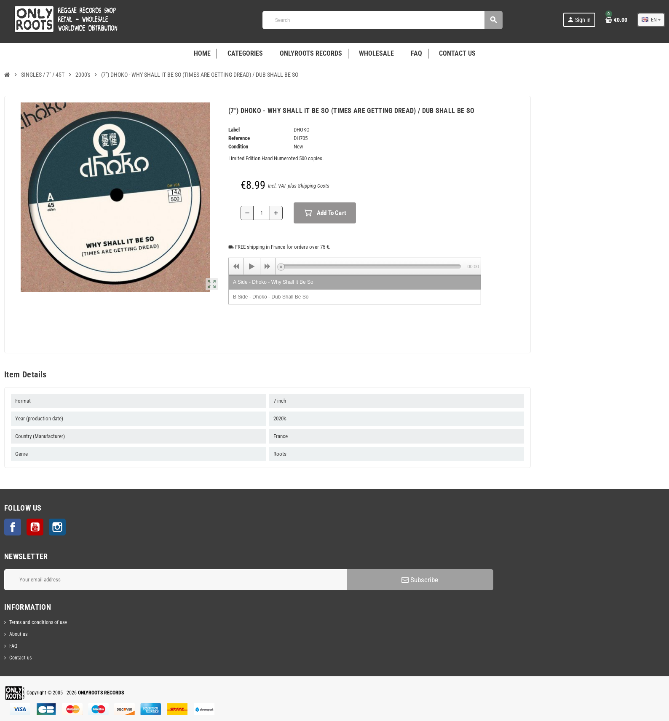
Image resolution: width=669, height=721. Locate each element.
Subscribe (419, 580)
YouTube (35, 527)
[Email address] (175, 579)
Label (234, 129)
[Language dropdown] (651, 19)
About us (18, 634)
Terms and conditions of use (38, 622)
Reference (239, 138)
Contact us (20, 658)
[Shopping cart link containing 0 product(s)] (616, 20)
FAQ (13, 646)
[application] (354, 266)
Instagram (57, 527)
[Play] (252, 266)
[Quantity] (261, 213)
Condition (238, 146)
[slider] (371, 266)
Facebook (12, 527)
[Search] (382, 20)
